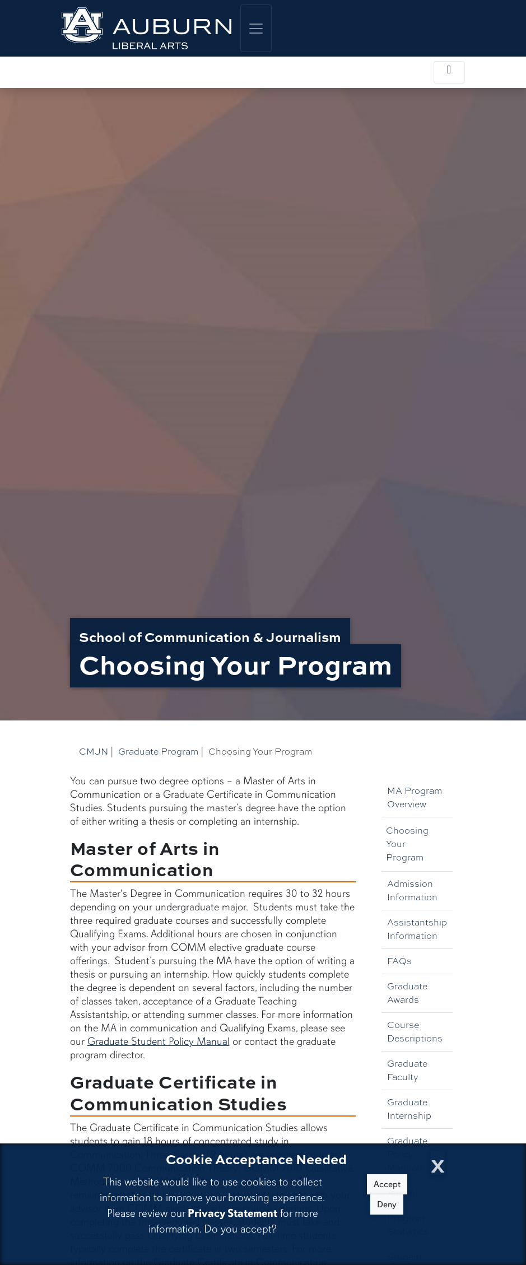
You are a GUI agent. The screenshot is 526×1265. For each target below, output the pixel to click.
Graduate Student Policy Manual (158, 1041)
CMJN (93, 751)
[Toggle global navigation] (256, 28)
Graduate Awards (407, 993)
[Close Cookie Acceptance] (438, 1163)
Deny (387, 1204)
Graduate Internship (409, 1109)
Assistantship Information (417, 929)
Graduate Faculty (407, 1070)
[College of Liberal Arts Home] (147, 28)
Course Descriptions (415, 1031)
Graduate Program (158, 751)
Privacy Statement (232, 1213)
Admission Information (412, 890)
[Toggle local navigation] (449, 72)
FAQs (399, 961)
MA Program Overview (414, 797)
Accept (387, 1184)
